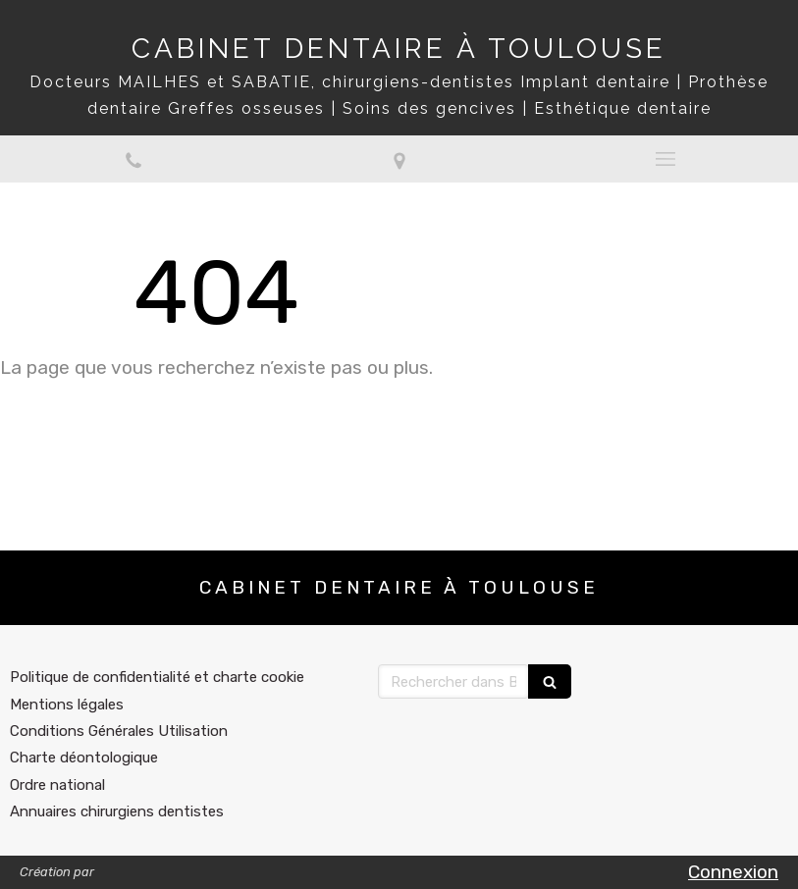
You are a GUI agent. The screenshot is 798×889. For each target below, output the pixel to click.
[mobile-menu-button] (665, 159)
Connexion (733, 872)
